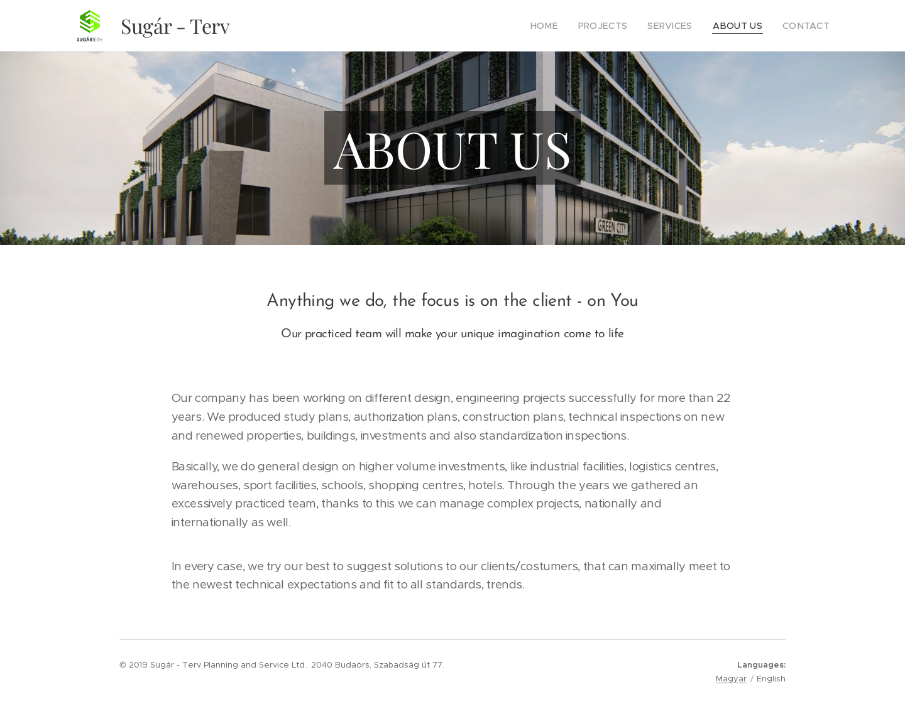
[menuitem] (566, 25)
